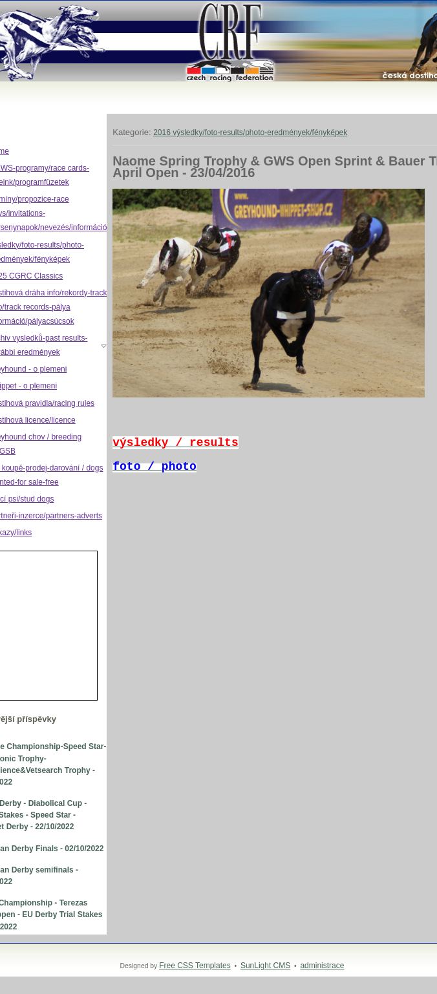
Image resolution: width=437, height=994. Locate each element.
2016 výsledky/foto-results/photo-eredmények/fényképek (250, 132)
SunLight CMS (265, 965)
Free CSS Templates (195, 965)
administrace (322, 965)
